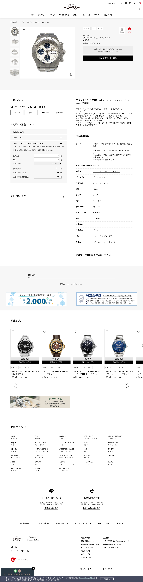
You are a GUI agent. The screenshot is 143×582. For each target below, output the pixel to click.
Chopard (111, 456)
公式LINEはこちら (51, 508)
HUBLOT (87, 444)
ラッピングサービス (87, 557)
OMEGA (62, 437)
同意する (107, 579)
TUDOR (67, 463)
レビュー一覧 (85, 554)
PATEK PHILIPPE (90, 437)
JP (118, 3)
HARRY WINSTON (41, 450)
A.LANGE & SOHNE (66, 444)
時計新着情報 (24, 523)
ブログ (96, 15)
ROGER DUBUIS (40, 444)
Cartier (38, 437)
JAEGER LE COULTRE (66, 450)
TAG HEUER (39, 456)
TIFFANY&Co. (88, 463)
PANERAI (111, 450)
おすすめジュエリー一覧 (83, 523)
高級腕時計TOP (14, 22)
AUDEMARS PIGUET (115, 437)
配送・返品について (87, 541)
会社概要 (106, 538)
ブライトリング (26, 22)
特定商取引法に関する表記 (112, 544)
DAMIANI (38, 463)
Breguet (13, 444)
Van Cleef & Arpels (67, 456)
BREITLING (15, 456)
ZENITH (13, 463)
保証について (85, 551)
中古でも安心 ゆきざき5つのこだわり (116, 541)
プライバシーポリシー (86, 578)
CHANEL (13, 450)
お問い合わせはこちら (91, 508)
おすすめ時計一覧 (62, 523)
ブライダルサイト (109, 569)
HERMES (87, 456)
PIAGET (110, 463)
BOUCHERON (15, 469)
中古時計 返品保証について (90, 544)
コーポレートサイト (87, 569)
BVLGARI (38, 469)
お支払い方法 (85, 538)
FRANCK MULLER (114, 444)
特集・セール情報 (104, 523)
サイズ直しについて (87, 548)
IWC (85, 450)
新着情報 (120, 523)
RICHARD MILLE (65, 469)
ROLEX (13, 437)
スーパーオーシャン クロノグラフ (106, 171)
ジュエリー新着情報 (43, 523)
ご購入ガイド (107, 15)
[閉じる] (33, 568)
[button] (127, 385)
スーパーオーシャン (39, 22)
